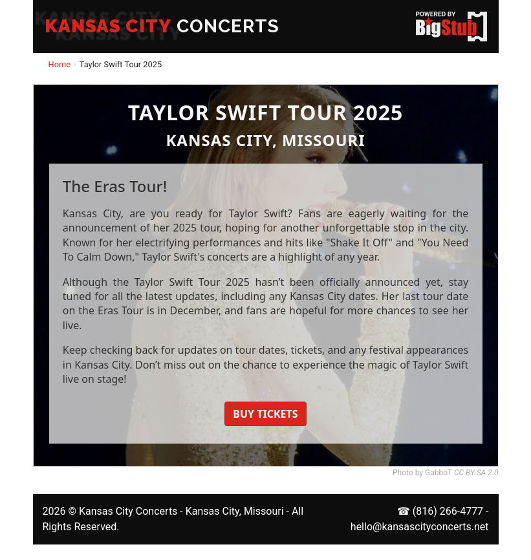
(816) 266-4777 (448, 511)
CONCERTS (162, 26)
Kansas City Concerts (128, 511)
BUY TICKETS (265, 414)
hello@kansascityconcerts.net (420, 527)
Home (59, 64)
